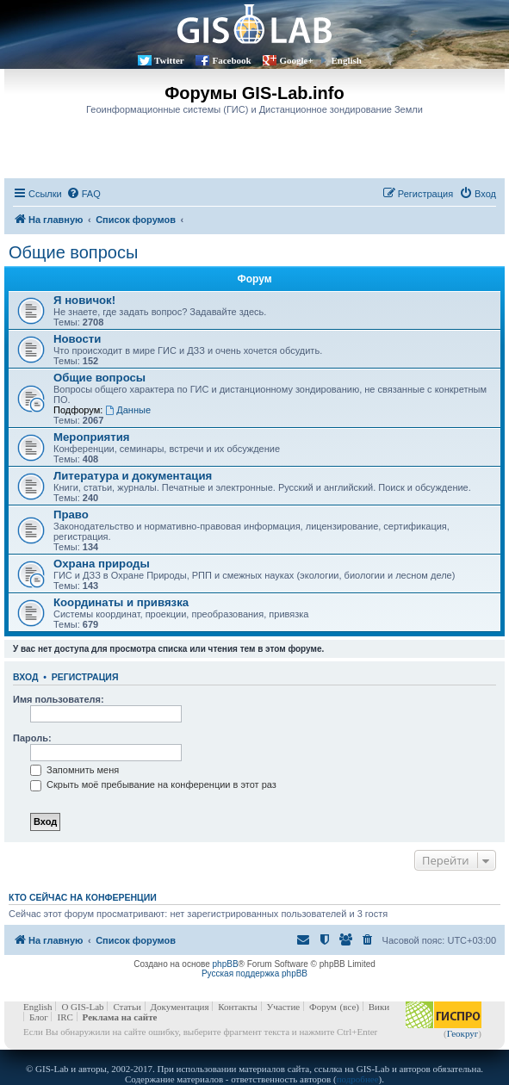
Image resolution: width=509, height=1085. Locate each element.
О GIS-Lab (82, 1006)
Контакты (237, 1006)
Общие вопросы (73, 252)
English (347, 60)
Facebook (231, 60)
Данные (128, 410)
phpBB (226, 964)
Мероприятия (91, 437)
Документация (180, 1006)
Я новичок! (84, 300)
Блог (38, 1017)
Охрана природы (101, 563)
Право (71, 514)
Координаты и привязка (121, 602)
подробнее (358, 1079)
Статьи (126, 1006)
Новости (77, 338)
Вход (25, 677)
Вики (379, 1006)
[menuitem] (83, 193)
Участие (284, 1006)
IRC (64, 1017)
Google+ (296, 60)
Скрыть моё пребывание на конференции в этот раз (153, 784)
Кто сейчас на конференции (83, 897)
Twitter (169, 60)
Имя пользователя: (58, 699)
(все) (349, 1006)
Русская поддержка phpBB (254, 973)
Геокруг (463, 1033)
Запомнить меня (74, 770)
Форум (323, 1006)
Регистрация (85, 677)
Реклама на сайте (120, 1017)
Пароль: (32, 738)
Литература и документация (132, 475)
